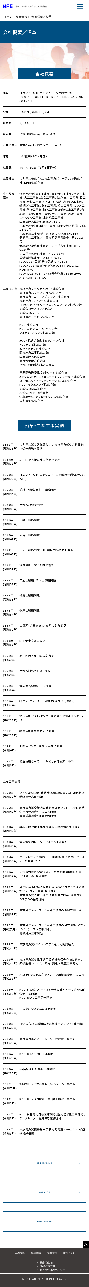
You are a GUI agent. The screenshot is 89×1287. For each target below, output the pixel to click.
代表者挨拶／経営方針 (44, 1163)
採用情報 (52, 1253)
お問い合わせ (70, 1253)
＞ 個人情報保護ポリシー (50, 1269)
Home (7, 16)
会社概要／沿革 (44, 1192)
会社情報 (21, 16)
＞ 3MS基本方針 (45, 1266)
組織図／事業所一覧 (44, 1221)
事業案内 (36, 1253)
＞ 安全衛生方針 (45, 1262)
